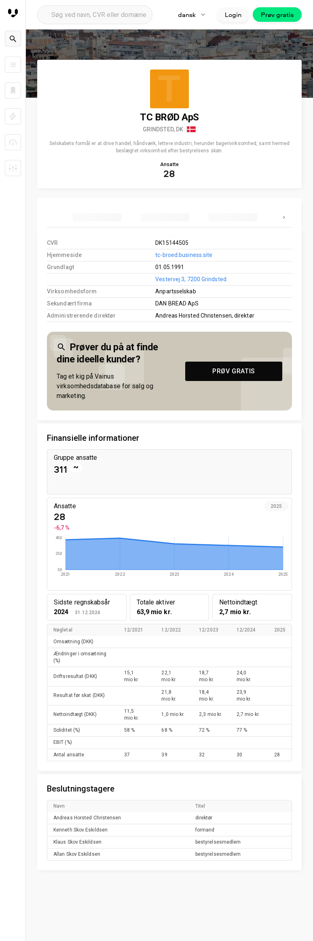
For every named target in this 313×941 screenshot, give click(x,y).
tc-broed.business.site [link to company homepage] (183, 255)
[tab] (97, 217)
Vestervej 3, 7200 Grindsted (190, 279)
